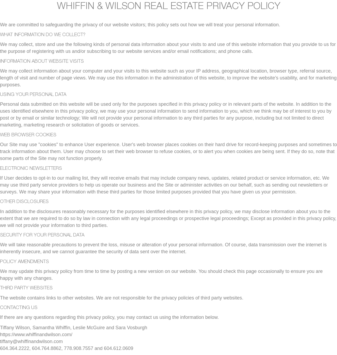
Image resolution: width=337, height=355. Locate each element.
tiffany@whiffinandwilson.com (31, 341)
